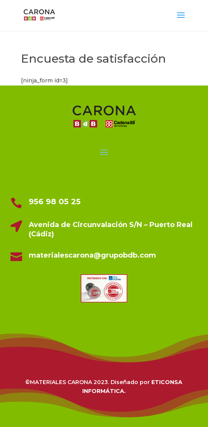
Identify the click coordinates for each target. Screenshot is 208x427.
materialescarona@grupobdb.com (92, 255)
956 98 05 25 (55, 201)
